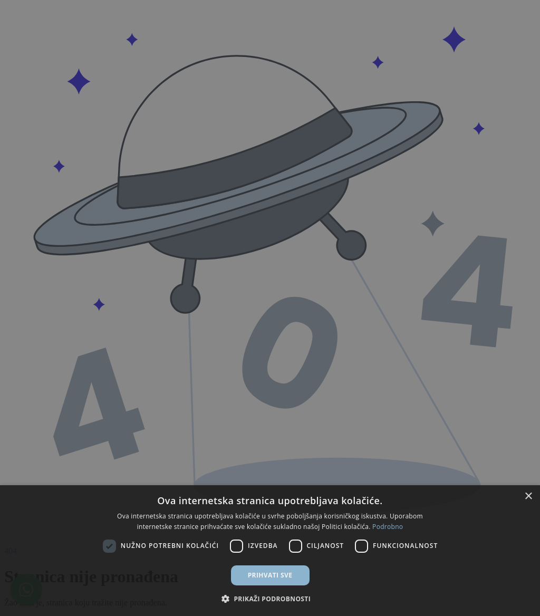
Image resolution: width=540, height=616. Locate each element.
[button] (270, 598)
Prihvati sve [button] (270, 575)
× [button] (528, 496)
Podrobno (387, 526)
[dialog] (270, 308)
